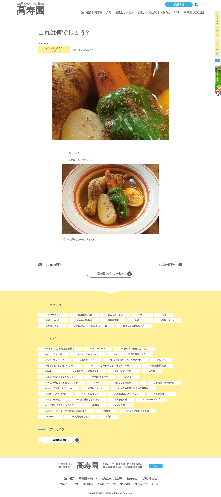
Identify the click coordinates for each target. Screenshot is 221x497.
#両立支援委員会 (157, 366)
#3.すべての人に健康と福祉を (60, 349)
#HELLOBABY (97, 349)
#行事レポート (95, 388)
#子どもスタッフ (90, 394)
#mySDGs (50, 417)
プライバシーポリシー (148, 484)
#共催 (108, 417)
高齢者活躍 (113, 320)
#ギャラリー (121, 405)
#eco (96, 383)
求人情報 (125, 484)
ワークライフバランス (218, 25)
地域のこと (139, 320)
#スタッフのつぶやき (83, 49)
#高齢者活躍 (121, 400)
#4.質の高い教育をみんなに (134, 349)
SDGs (177, 12)
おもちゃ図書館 (84, 320)
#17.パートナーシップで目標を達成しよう (66, 411)
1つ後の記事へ (166, 264)
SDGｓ (142, 315)
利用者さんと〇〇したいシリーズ (90, 326)
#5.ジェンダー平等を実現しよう (130, 354)
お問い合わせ (149, 479)
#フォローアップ (151, 400)
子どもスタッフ (115, 315)
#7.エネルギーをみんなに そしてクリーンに (112, 366)
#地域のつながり (100, 377)
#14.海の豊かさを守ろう (126, 394)
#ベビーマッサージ (54, 360)
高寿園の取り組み (194, 12)
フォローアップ (53, 315)
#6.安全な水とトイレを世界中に (125, 360)
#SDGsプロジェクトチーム (58, 388)
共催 (164, 315)
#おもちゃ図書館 (123, 383)
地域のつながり (53, 320)
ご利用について (107, 484)
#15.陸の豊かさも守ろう (87, 400)
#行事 (152, 371)
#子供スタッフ (161, 394)
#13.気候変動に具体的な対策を (133, 388)
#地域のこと (51, 371)
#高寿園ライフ (87, 360)
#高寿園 (95, 405)
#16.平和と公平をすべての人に (60, 405)
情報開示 (88, 484)
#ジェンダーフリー (124, 371)
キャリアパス (218, 51)
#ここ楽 (128, 377)
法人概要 (86, 12)
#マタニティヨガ (53, 354)
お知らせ (165, 12)
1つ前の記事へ (54, 264)
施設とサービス (124, 12)
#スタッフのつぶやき (55, 394)
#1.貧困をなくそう (80, 417)
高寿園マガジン (103, 12)
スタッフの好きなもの (134, 326)
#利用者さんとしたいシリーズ (60, 366)
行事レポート (167, 320)
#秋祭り (106, 411)
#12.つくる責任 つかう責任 (160, 383)
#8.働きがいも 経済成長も (86, 371)
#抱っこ (161, 360)
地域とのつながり (147, 12)
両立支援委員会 (84, 315)
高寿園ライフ (51, 326)
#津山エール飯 (52, 400)
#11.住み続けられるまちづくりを (61, 383)
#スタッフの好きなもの (137, 411)
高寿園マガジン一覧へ (110, 274)
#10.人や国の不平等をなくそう (60, 377)
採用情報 (179, 4)
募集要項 (217, 65)
